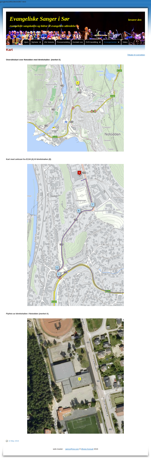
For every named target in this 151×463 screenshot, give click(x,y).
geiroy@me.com (72, 449)
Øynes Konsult (87, 449)
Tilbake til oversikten (136, 55)
